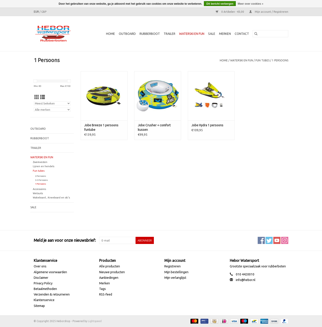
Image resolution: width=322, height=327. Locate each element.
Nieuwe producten (112, 272)
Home (110, 33)
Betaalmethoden (45, 289)
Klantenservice (44, 300)
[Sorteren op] (52, 103)
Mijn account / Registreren (268, 11)
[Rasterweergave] (36, 97)
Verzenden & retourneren (52, 294)
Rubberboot (150, 33)
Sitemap (39, 306)
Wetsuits (38, 193)
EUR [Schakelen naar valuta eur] (37, 11)
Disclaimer (41, 277)
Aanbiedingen (108, 277)
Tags (102, 289)
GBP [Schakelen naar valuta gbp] (43, 11)
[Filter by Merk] (52, 110)
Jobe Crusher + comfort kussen (154, 127)
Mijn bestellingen (176, 272)
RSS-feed (105, 294)
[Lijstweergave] (42, 97)
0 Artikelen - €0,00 (230, 11)
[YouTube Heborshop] (276, 240)
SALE (211, 33)
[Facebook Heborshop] (261, 240)
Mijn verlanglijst (175, 277)
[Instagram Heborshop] (284, 240)
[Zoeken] (270, 33)
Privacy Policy (43, 283)
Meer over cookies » (250, 3)
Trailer (169, 33)
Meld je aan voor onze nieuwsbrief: (65, 240)
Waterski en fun (191, 33)
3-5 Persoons (41, 180)
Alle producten (109, 266)
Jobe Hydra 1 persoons (207, 125)
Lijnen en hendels (43, 166)
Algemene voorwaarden (50, 272)
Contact (242, 33)
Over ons (40, 266)
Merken (225, 33)
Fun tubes (262, 60)
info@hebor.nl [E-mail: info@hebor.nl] (245, 280)
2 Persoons (40, 176)
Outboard (127, 33)
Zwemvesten (40, 162)
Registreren (172, 266)
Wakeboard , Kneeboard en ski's (51, 197)
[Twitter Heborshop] (269, 240)
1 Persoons (280, 60)
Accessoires (39, 189)
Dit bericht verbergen (219, 3)
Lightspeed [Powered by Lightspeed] (95, 321)
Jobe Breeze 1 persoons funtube (101, 127)
